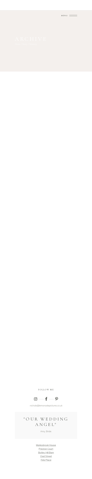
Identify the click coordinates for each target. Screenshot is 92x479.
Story (24, 44)
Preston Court (46, 448)
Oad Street (46, 456)
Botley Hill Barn (46, 452)
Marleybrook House (46, 445)
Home (17, 44)
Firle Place (46, 460)
